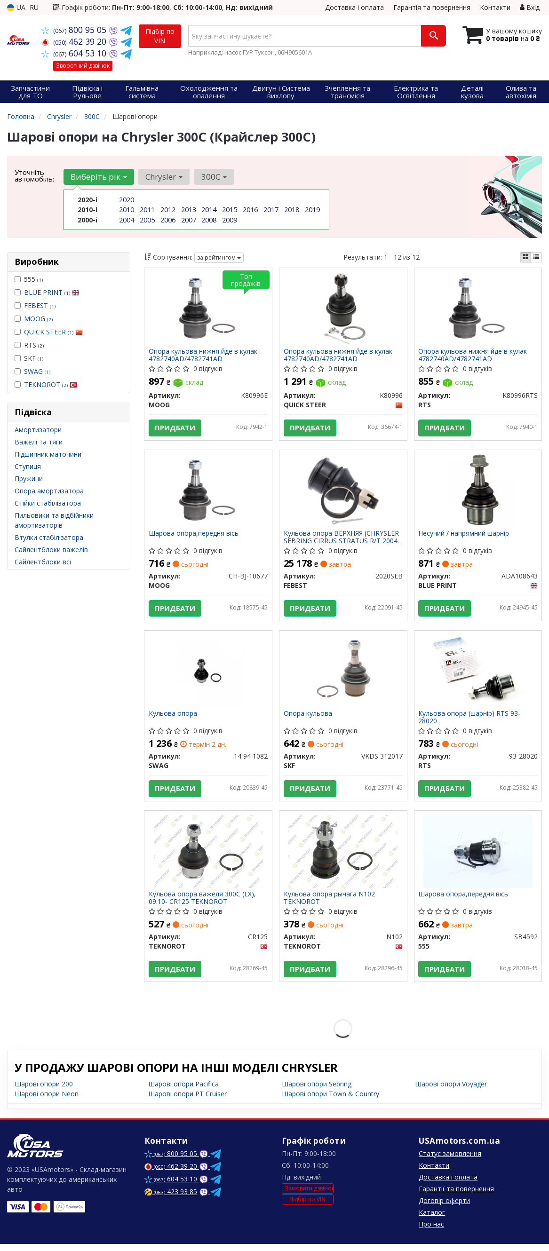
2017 (270, 209)
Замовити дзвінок (309, 1195)
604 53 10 (75, 53)
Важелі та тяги (39, 441)
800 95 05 (75, 29)
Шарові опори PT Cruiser (187, 1100)
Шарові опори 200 (44, 1090)
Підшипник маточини (48, 454)
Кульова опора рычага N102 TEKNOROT (329, 903)
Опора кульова (308, 718)
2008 (208, 219)
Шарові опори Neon (47, 1100)
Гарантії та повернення (456, 1195)
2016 (250, 209)
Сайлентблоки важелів (51, 549)
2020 (126, 199)
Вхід (530, 7)
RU (34, 7)
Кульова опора (173, 718)
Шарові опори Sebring (316, 1090)
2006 (167, 219)
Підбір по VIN (160, 36)
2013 (188, 209)
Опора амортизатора (49, 490)
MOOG (38, 318)
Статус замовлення (450, 1160)
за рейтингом (219, 257)
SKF (29, 358)
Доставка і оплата (354, 7)
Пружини (29, 478)
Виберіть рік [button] (98, 176)
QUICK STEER (53, 331)
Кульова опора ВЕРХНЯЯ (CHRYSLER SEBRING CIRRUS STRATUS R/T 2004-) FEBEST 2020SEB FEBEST (341, 539)
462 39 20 (75, 41)
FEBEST (40, 305)
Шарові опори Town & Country (330, 1100)
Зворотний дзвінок (83, 66)
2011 (147, 209)
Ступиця (28, 466)
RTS (29, 344)
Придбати (175, 428)
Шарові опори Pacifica (183, 1090)
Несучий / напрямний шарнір (464, 536)
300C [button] (212, 176)
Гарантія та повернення (431, 7)
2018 (291, 209)
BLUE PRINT (52, 292)
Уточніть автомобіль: (34, 175)
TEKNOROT (50, 384)
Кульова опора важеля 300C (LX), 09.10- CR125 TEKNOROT (202, 903)
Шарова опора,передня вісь (194, 536)
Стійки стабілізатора (48, 503)
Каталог (432, 1219)
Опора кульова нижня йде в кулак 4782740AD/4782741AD (203, 355)
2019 (312, 209)
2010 (126, 209)
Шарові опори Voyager (451, 1090)
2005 (147, 219)
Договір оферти (444, 1207)
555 (29, 279)
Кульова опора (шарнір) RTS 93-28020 (470, 721)
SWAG (37, 371)
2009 (229, 219)
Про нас (431, 1231)
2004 (126, 219)
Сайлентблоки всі (43, 561)
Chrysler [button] (163, 176)
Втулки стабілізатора (49, 537)
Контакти (495, 7)
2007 (188, 219)
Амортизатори (38, 429)
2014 (208, 209)
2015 (229, 209)
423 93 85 (170, 1198)
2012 (167, 209)
